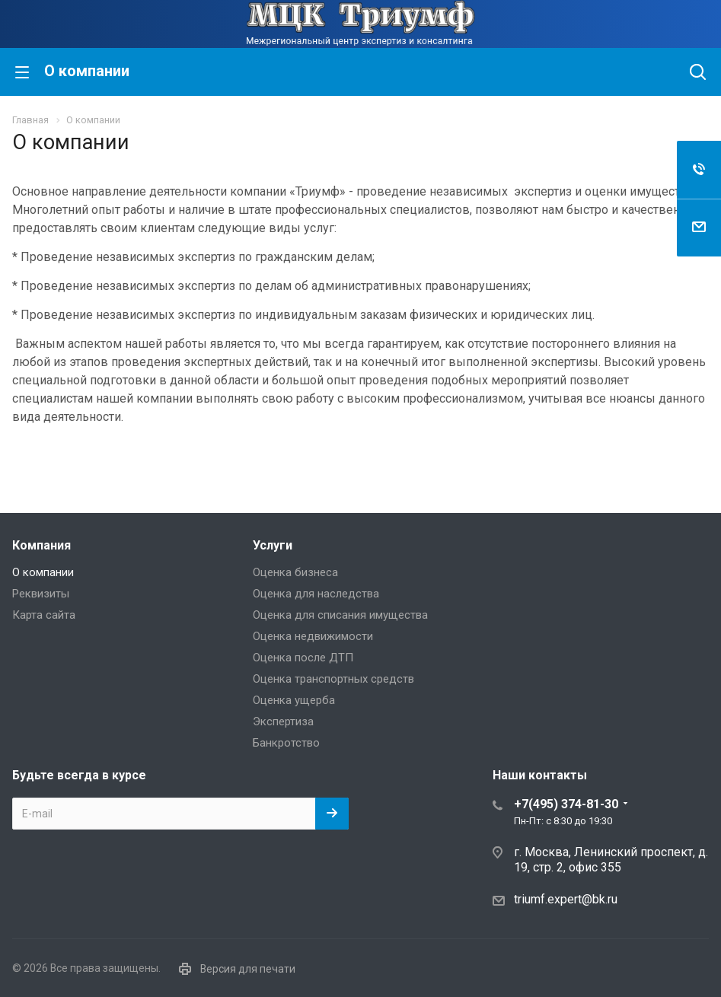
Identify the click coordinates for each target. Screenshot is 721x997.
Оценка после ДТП (303, 657)
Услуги (272, 545)
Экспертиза (283, 721)
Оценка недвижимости (313, 636)
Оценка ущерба (294, 700)
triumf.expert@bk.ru (565, 899)
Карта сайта (43, 615)
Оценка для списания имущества (340, 615)
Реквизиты (40, 593)
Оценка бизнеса (295, 572)
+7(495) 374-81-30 (566, 804)
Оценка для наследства (316, 593)
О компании (43, 572)
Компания (41, 545)
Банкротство (286, 743)
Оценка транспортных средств (333, 679)
